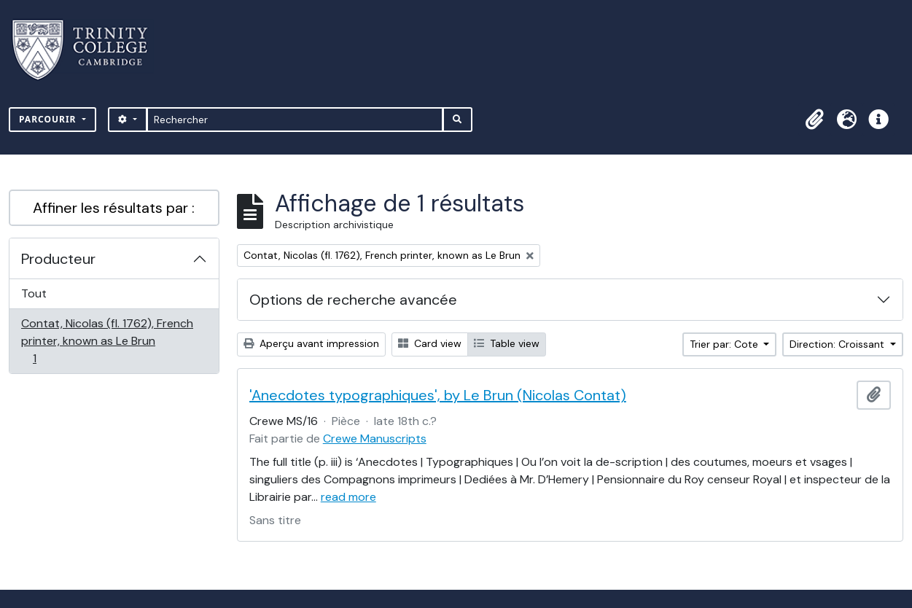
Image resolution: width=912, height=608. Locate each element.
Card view (429, 343)
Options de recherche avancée (353, 299)
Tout (34, 293)
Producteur (58, 258)
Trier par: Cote (725, 344)
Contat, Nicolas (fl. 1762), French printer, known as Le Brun (106, 340)
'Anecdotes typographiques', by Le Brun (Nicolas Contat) (437, 395)
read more (348, 496)
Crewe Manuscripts (374, 438)
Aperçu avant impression (311, 343)
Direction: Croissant (838, 344)
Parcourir (49, 119)
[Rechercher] (295, 119)
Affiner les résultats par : (114, 207)
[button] (814, 120)
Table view (506, 343)
